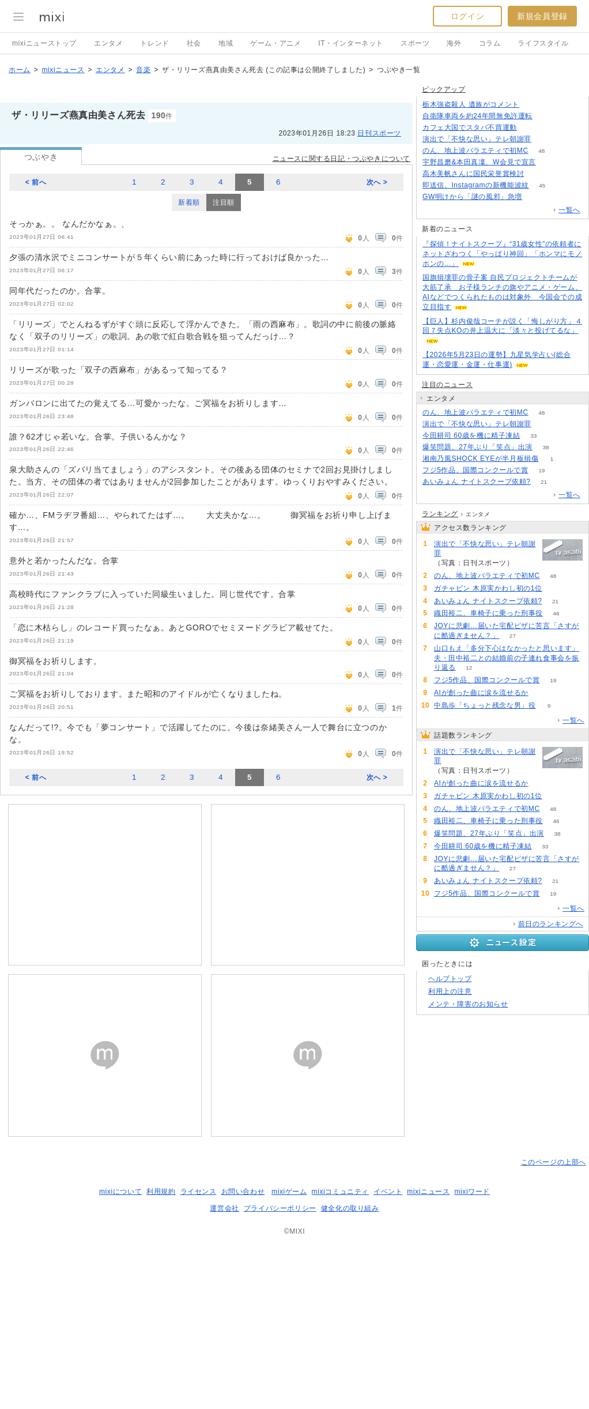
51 (555, 588)
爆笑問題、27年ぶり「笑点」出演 (477, 447)
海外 (454, 43)
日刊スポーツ (379, 133)
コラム (490, 43)
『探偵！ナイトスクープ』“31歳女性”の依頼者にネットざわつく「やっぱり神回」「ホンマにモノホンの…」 (502, 254)
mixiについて (120, 1192)
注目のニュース (447, 385)
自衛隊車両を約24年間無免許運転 (477, 116)
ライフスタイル (543, 43)
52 (541, 693)
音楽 (143, 70)
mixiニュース (62, 70)
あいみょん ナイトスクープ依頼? (476, 482)
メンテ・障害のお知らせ (468, 1004)
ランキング (440, 514)
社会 (194, 43)
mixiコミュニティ (340, 1192)
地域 (225, 43)
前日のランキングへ (550, 924)
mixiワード (472, 1192)
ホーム (20, 70)
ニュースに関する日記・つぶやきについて (341, 159)
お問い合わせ (243, 1192)
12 (469, 667)
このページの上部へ (553, 1162)
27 (512, 636)
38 (545, 447)
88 (537, 174)
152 (545, 139)
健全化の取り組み (350, 1208)
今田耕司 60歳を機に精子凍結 (471, 435)
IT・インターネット (350, 43)
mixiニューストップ (44, 43)
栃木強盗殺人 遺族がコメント (470, 104)
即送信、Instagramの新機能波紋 (475, 185)
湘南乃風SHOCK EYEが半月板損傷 (480, 458)
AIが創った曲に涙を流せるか (481, 693)
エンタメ (108, 43)
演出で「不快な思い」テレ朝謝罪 (476, 139)
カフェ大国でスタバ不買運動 (469, 127)
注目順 (224, 202)
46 (556, 613)
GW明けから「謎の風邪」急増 (472, 197)
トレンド (154, 43)
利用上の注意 (450, 991)
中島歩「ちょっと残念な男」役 (484, 705)
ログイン (467, 16)
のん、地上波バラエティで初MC (475, 150)
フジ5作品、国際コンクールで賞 (475, 470)
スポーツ (415, 43)
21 (544, 482)
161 (546, 116)
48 (541, 151)
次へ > (377, 182)
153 (545, 424)
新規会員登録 (542, 16)
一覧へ (569, 210)
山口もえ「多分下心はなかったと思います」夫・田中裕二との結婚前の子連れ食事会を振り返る (506, 658)
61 (530, 128)
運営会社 (224, 1208)
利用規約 (160, 1192)
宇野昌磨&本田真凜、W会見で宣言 (479, 162)
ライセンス (198, 1192)
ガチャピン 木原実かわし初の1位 (488, 588)
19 (541, 470)
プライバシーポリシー (280, 1208)
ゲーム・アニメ (275, 43)
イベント (387, 1192)
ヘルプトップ (450, 979)
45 (542, 185)
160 (532, 105)
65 (549, 162)
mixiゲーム (289, 1192)
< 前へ (36, 182)
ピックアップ (444, 89)
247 (536, 197)
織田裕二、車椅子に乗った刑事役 (488, 613)
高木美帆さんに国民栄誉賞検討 (473, 174)
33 (533, 436)
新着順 (189, 202)
